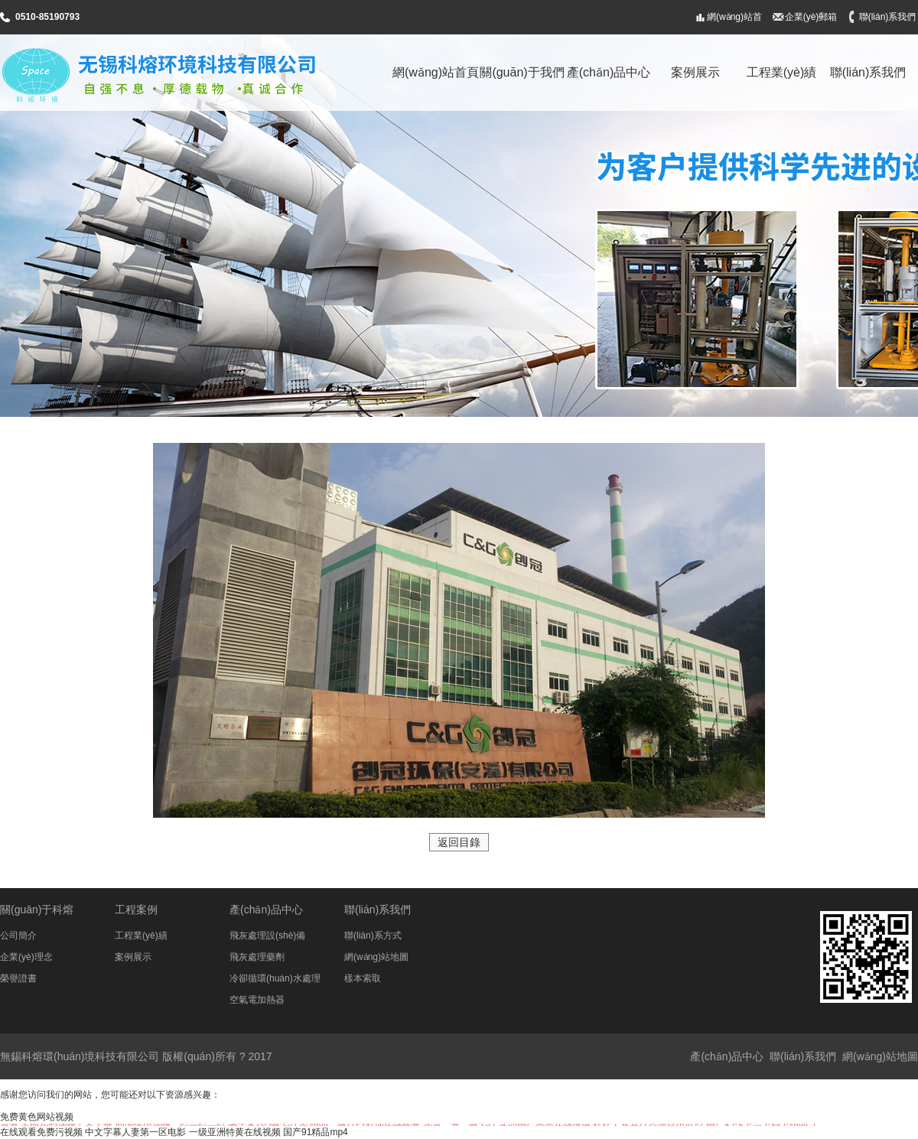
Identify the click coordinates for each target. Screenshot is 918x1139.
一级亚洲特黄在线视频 (235, 1132)
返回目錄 (459, 842)
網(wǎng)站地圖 (376, 957)
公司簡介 (18, 935)
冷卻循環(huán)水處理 (275, 978)
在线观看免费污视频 (41, 1132)
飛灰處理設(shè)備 (267, 935)
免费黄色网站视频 (36, 1116)
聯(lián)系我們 (887, 16)
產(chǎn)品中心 (608, 72)
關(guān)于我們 (522, 72)
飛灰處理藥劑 (257, 957)
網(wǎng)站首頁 (734, 22)
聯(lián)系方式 (373, 935)
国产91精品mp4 (315, 1132)
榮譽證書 (18, 978)
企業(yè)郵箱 (811, 16)
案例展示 (695, 72)
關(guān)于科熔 (36, 909)
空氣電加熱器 (257, 999)
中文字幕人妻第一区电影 (135, 1132)
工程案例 (136, 909)
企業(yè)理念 (26, 957)
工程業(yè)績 (782, 72)
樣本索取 (362, 978)
